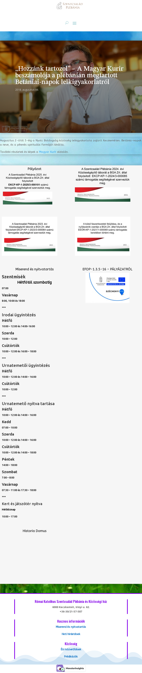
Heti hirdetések (71, 634)
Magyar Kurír (47, 152)
